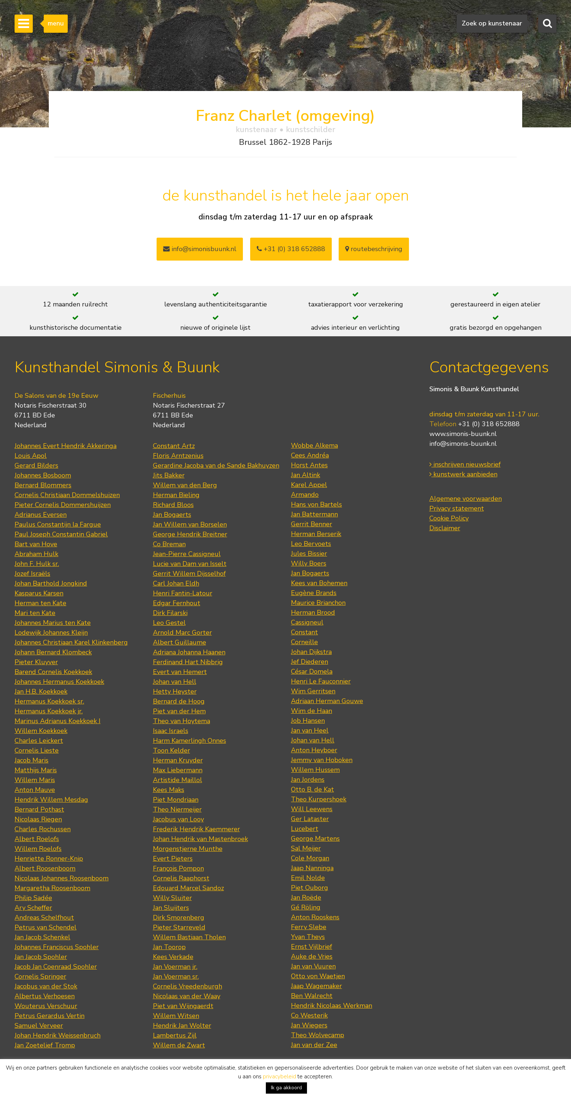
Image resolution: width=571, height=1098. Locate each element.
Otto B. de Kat (312, 789)
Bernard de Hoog (179, 701)
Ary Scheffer (33, 907)
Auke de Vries (311, 956)
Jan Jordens (307, 779)
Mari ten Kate (35, 613)
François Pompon (178, 868)
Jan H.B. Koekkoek (41, 691)
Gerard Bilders (36, 465)
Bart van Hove (36, 544)
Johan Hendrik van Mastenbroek (200, 839)
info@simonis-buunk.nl (463, 443)
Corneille (304, 642)
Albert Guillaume (179, 642)
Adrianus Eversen (41, 514)
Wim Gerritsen (313, 691)
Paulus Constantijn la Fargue (58, 524)
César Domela (311, 671)
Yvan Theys (308, 936)
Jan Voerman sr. (176, 976)
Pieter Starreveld (179, 927)
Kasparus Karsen (39, 593)
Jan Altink (305, 475)
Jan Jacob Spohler (41, 956)
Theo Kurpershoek (318, 799)
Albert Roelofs (37, 839)
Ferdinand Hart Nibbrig (188, 662)
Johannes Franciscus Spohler (57, 947)
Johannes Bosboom (43, 475)
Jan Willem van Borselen (190, 524)
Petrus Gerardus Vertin (49, 1015)
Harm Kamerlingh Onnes (189, 740)
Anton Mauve (35, 789)
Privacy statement (456, 508)
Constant (304, 632)
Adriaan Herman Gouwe (327, 701)
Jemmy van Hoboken (322, 760)
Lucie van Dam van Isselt (190, 563)
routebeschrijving (373, 249)
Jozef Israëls (32, 573)
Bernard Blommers (43, 485)
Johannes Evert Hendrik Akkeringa (66, 445)
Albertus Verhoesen (45, 996)
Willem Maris (35, 780)
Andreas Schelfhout (44, 917)
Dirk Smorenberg (178, 917)
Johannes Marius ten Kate (53, 622)
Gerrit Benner (311, 524)
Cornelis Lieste (37, 750)
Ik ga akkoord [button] (286, 1087)
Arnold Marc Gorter (182, 632)
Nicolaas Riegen (38, 819)
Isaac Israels (170, 730)
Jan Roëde (306, 897)
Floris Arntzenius (178, 455)
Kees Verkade (173, 956)
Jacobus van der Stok (46, 986)
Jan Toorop (169, 947)
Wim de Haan (311, 710)
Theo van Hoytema (181, 721)
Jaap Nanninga (312, 868)
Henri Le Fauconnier (321, 681)
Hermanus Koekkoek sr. (49, 701)
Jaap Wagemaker (316, 986)
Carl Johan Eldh (176, 583)
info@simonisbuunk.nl (199, 249)
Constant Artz (174, 445)
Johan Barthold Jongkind (51, 583)
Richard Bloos (173, 504)
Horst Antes (309, 465)
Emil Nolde (308, 877)
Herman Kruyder (178, 760)
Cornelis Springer (40, 976)
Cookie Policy (449, 518)
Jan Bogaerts (172, 514)
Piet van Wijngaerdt (183, 1006)
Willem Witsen (176, 1015)
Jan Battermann (314, 514)
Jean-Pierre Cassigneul (187, 554)
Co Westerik (309, 1015)
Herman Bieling (176, 495)
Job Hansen (308, 720)
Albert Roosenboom (45, 868)
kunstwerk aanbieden (463, 474)
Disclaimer (444, 528)
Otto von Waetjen (318, 976)
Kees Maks (168, 789)
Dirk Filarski (170, 613)
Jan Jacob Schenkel (42, 937)
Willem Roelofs (38, 848)
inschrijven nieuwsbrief (465, 464)
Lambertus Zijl (175, 1035)
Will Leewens (311, 809)
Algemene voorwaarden (465, 498)
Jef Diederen (309, 661)
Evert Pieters (173, 858)
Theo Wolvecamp (317, 1035)
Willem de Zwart (179, 1045)
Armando (305, 494)
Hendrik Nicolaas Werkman (331, 1005)
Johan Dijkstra (311, 651)
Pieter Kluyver (36, 662)
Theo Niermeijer (177, 809)
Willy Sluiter (172, 897)
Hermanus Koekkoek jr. (49, 711)
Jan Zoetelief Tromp (45, 1045)
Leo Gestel (169, 622)
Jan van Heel (309, 730)
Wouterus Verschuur (46, 1006)
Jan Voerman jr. (175, 966)
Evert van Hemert (180, 671)
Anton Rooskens (315, 917)
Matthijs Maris (36, 770)
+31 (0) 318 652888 (291, 249)
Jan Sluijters (171, 907)
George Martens (315, 838)
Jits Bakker (169, 475)
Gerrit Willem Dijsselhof (189, 573)
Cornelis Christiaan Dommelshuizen (67, 495)
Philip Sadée (33, 897)
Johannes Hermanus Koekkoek (59, 681)
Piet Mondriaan (175, 799)
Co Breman (169, 544)
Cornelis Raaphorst (181, 878)
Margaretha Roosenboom (52, 888)
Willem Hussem (315, 769)
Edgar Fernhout (176, 603)
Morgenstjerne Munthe (188, 848)
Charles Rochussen (43, 829)
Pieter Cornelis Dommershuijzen (63, 504)
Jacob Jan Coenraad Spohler (56, 966)
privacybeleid (279, 1076)
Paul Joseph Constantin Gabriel (61, 534)
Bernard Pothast (39, 809)
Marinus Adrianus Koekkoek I (58, 721)
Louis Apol (31, 455)
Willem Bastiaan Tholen (189, 937)
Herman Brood (313, 612)
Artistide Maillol (177, 780)
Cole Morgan (310, 858)
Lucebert (304, 828)
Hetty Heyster (175, 691)
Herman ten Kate (40, 603)
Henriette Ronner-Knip (49, 858)
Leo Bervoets (311, 543)
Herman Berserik (316, 534)
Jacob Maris (31, 760)
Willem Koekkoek (41, 730)
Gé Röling (305, 907)
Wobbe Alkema (314, 445)
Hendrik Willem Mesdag (51, 799)
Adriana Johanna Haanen (189, 652)
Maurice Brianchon (318, 602)
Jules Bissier (309, 553)
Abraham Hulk (36, 554)
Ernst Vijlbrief (311, 946)
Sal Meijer (306, 848)
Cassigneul (307, 622)
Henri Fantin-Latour (182, 593)
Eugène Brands (313, 592)
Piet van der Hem (179, 711)
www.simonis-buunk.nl (463, 433)
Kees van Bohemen (319, 583)
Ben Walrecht (311, 995)
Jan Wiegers (309, 1025)
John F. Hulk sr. (37, 563)
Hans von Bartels (316, 504)
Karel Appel (309, 484)
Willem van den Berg (185, 485)
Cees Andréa (310, 455)
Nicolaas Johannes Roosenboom (62, 878)
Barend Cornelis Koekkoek (53, 671)
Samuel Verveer (39, 1025)
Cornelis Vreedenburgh (187, 986)
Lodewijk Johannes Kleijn (51, 632)
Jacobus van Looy (178, 819)
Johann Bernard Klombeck (53, 652)
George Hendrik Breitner (190, 534)
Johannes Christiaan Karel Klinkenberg (71, 642)
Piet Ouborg (309, 887)
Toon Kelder (171, 750)
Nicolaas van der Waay (186, 996)
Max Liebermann (177, 770)
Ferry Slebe (308, 927)
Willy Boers (308, 563)
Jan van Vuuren (313, 966)
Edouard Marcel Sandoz (188, 888)
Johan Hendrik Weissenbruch (58, 1035)
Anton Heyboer (314, 750)
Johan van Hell (174, 681)
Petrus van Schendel (45, 927)
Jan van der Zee (314, 1044)
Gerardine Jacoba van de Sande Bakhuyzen (216, 465)
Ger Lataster (310, 818)
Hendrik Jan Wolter (182, 1025)
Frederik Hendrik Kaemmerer (196, 829)
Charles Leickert (39, 740)
